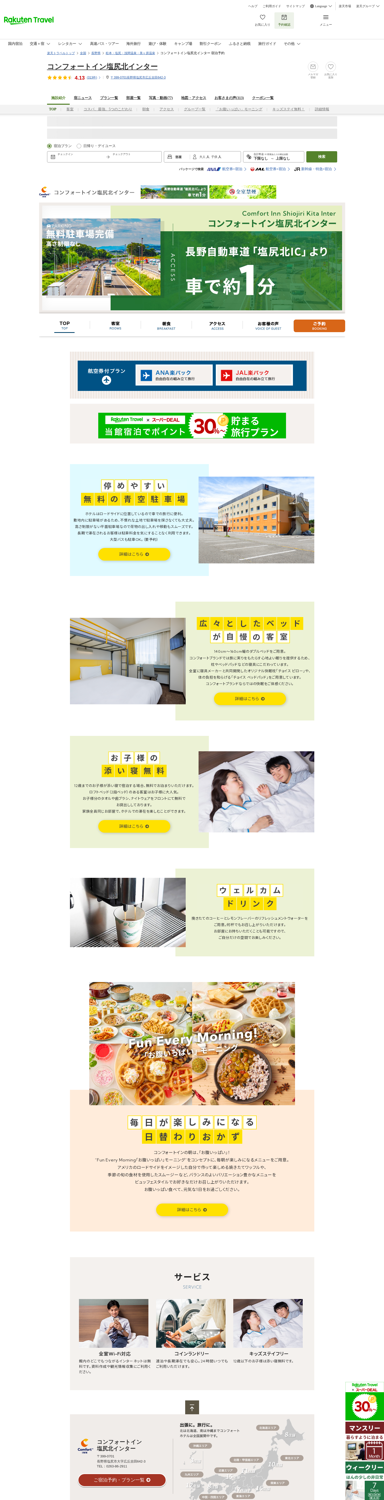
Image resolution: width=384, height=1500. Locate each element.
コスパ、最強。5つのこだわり (108, 109)
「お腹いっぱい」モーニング (239, 109)
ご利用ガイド (272, 6)
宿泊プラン (63, 146)
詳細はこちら (132, 554)
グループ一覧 (195, 109)
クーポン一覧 (263, 98)
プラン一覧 (109, 98)
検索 (321, 157)
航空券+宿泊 (224, 169)
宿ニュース (83, 98)
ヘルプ (252, 6)
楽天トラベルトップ (61, 53)
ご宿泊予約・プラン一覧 (119, 1480)
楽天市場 (345, 6)
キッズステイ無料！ (288, 109)
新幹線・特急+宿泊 (313, 169)
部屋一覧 (133, 98)
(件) (94, 77)
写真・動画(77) (161, 98)
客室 (70, 109)
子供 (214, 157)
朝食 (145, 109)
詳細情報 (322, 109)
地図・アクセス (193, 98)
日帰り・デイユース (99, 146)
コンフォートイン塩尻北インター (102, 67)
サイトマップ (295, 6)
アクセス (166, 109)
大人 (202, 157)
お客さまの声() (229, 98)
